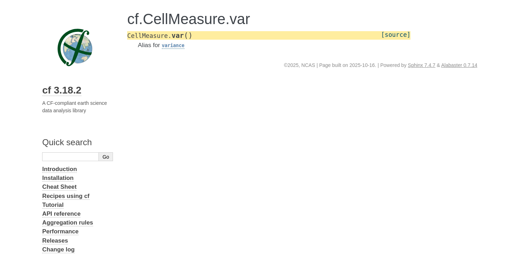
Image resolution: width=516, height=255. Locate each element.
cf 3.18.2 (61, 90)
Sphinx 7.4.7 (422, 65)
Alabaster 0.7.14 (459, 65)
